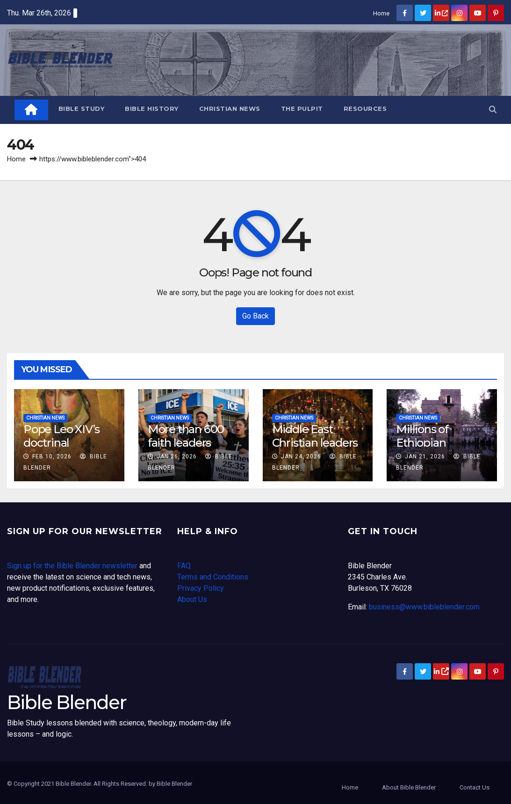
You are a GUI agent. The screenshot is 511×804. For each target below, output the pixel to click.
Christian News (229, 108)
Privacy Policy (200, 588)
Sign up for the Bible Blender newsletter (72, 565)
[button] (493, 109)
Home (381, 13)
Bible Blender (66, 702)
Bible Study (81, 108)
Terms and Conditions (212, 576)
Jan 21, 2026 (425, 456)
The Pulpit (302, 108)
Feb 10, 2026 (52, 456)
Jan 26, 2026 (177, 456)
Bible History (152, 108)
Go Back (255, 315)
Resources (365, 108)
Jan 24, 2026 (301, 456)
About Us (192, 599)
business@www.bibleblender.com (424, 606)
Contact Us (474, 787)
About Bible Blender (409, 787)
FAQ (184, 565)
